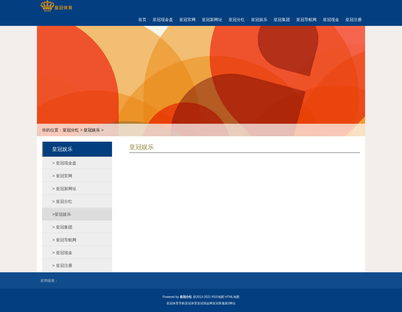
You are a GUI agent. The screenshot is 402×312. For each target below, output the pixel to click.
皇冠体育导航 (175, 303)
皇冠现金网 (205, 303)
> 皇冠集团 (62, 227)
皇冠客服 (219, 303)
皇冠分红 (71, 130)
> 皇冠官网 (62, 176)
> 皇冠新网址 (64, 188)
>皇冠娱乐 (61, 214)
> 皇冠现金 (62, 253)
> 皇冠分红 (62, 201)
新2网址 (230, 303)
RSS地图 (218, 297)
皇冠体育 (191, 303)
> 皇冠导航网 (64, 240)
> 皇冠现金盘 (64, 163)
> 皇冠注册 (62, 265)
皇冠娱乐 (92, 130)
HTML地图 (232, 297)
